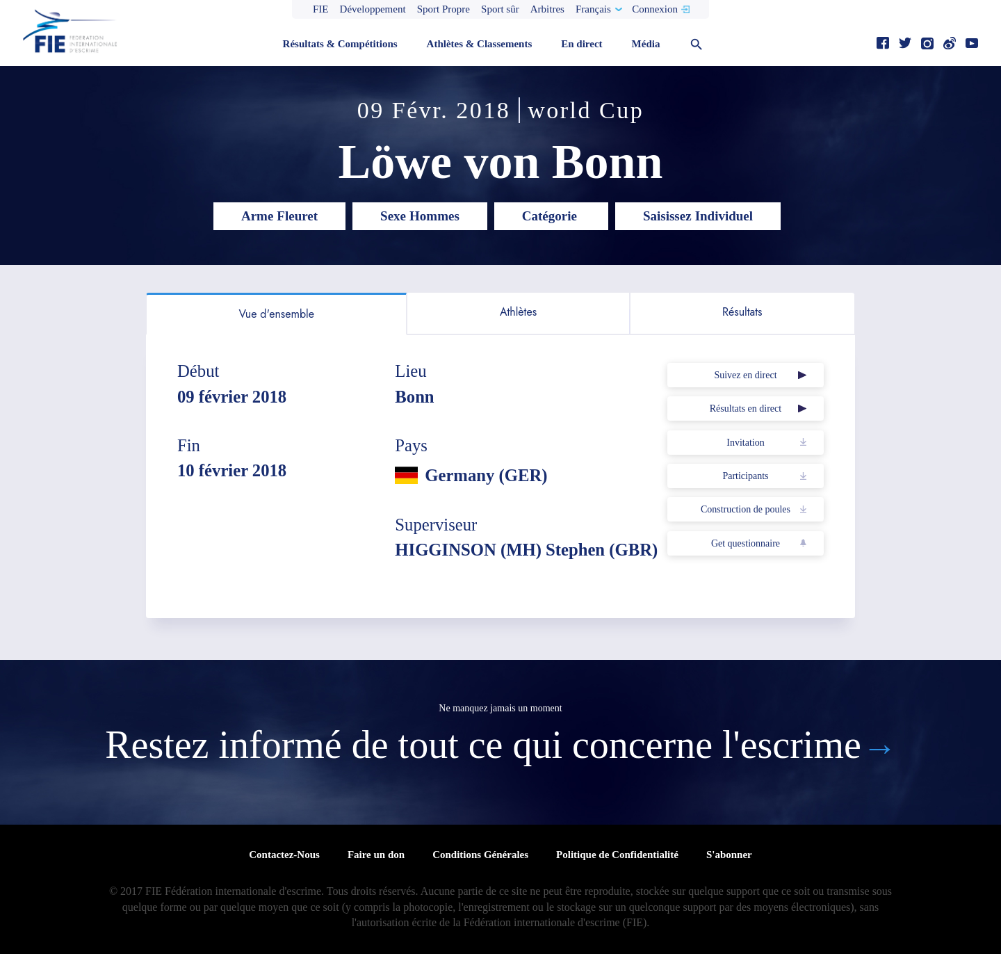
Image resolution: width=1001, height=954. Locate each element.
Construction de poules (745, 509)
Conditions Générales (480, 854)
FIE (321, 9)
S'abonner (729, 854)
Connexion (655, 9)
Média (646, 43)
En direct (581, 43)
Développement (373, 9)
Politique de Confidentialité (617, 854)
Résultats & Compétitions (340, 43)
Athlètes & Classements (479, 43)
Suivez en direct (745, 375)
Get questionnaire (745, 543)
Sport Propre (443, 9)
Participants (745, 476)
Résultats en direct (745, 408)
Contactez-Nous (284, 854)
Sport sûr (500, 9)
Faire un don (376, 854)
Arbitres (547, 9)
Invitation (745, 442)
